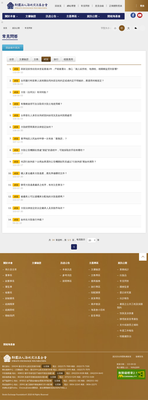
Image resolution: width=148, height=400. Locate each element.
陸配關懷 (95, 292)
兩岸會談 (95, 304)
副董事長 (9, 280)
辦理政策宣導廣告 (129, 319)
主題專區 (71, 16)
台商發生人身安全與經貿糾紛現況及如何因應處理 (74, 117)
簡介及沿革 (11, 269)
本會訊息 (67, 269)
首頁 (5, 28)
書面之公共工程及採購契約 (130, 306)
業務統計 (124, 269)
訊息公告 (51, 16)
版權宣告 (139, 356)
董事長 (8, 275)
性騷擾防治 (125, 336)
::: (2, 2)
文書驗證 (30, 16)
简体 (142, 5)
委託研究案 (125, 292)
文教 (36, 59)
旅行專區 (95, 286)
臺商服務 (95, 280)
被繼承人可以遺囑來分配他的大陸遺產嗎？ (74, 198)
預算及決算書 (127, 313)
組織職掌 (9, 304)
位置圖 (46, 366)
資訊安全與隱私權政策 (121, 356)
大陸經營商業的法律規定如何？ (74, 128)
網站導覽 (71, 5)
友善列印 (142, 28)
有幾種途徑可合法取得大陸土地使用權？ (74, 105)
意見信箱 (99, 5)
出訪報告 (124, 298)
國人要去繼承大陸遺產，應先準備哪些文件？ (74, 175)
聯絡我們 (9, 315)
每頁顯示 (80, 239)
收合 (143, 257)
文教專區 (95, 275)
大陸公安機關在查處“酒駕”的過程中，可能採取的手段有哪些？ (74, 151)
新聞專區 (67, 280)
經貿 (46, 59)
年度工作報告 (127, 330)
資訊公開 (92, 16)
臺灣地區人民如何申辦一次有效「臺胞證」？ (74, 140)
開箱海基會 (113, 16)
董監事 (8, 286)
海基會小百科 (98, 309)
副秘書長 (9, 298)
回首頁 (58, 5)
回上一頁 (136, 28)
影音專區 (95, 315)
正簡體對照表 (115, 5)
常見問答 (85, 5)
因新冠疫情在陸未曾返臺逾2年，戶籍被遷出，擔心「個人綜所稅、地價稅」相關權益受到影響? (74, 70)
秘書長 (8, 292)
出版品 (123, 275)
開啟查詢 (130, 6)
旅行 (56, 59)
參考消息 (67, 275)
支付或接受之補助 (129, 324)
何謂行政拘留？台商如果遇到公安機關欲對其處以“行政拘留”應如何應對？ (74, 163)
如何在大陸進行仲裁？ (74, 221)
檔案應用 (68, 59)
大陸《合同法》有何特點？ (74, 93)
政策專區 (95, 298)
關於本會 (10, 16)
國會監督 (124, 286)
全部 (11, 59)
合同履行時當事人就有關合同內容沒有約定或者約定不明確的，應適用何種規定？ (74, 82)
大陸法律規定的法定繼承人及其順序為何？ (74, 209)
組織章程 (9, 309)
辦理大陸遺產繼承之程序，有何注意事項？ (74, 186)
